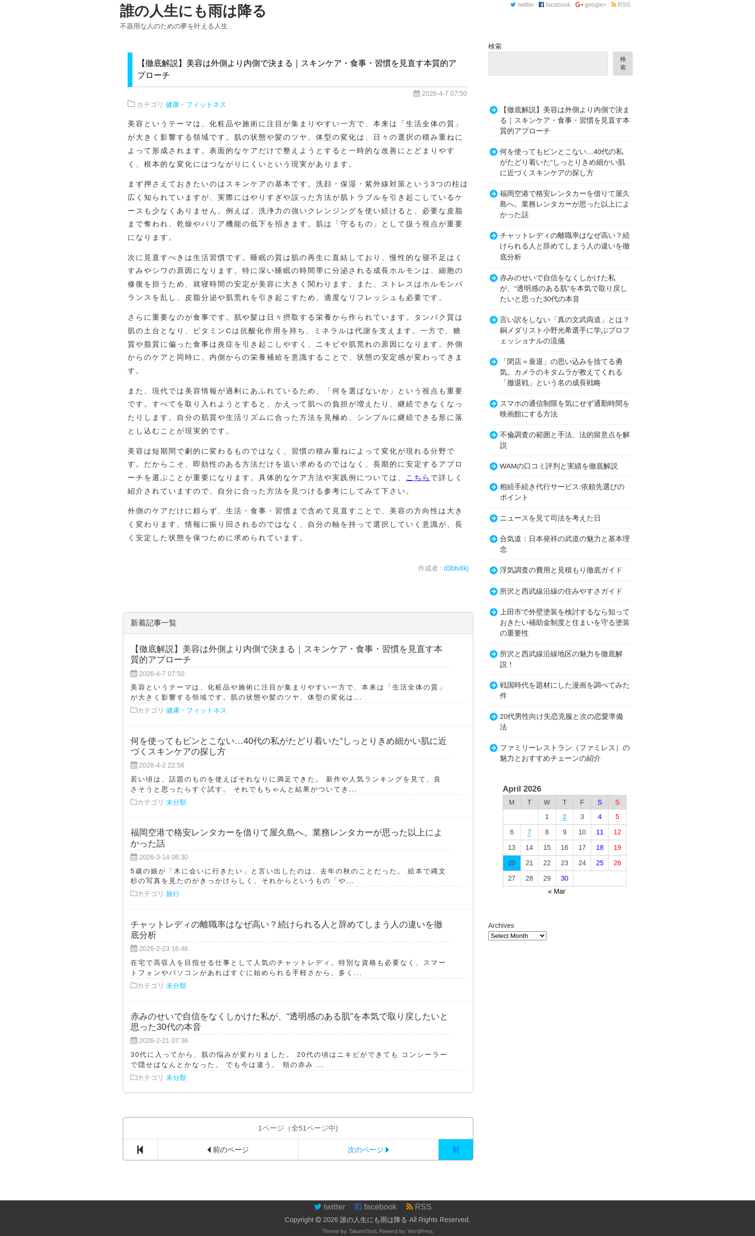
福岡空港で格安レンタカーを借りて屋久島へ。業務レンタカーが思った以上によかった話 (565, 204)
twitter (522, 4)
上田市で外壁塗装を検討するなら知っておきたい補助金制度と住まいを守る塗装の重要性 (565, 622)
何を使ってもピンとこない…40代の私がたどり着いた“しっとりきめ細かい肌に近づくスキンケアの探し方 (562, 162)
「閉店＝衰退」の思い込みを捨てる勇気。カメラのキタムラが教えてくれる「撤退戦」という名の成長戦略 (561, 372)
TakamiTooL (363, 1231)
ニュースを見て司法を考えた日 (550, 518)
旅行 (173, 894)
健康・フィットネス (196, 104)
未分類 (176, 802)
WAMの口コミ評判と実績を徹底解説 (559, 466)
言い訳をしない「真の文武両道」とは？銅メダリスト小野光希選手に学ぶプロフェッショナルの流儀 (565, 330)
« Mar (556, 891)
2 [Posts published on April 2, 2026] (565, 816)
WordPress (420, 1231)
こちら (418, 477)
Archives (501, 925)
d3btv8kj (456, 568)
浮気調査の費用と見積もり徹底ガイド (561, 570)
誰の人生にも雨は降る (373, 1219)
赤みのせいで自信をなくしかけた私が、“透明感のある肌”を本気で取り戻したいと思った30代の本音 (563, 288)
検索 (495, 46)
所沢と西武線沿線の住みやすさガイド (561, 591)
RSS (621, 4)
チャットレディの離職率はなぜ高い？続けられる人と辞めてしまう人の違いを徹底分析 (565, 246)
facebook (555, 4)
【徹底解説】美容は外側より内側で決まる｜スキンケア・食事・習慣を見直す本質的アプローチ (565, 120)
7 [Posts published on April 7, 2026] (529, 832)
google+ (591, 4)
